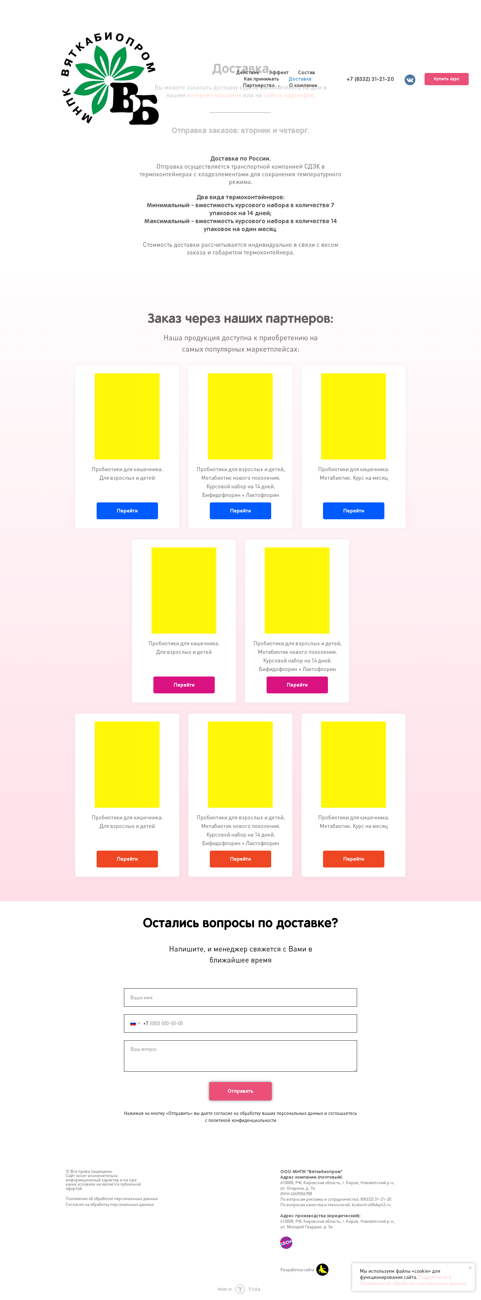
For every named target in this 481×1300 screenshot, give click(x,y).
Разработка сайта (297, 1269)
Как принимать (261, 79)
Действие (248, 72)
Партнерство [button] (259, 85)
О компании (303, 85)
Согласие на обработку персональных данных (110, 1204)
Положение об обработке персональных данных (112, 1198)
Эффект (279, 72)
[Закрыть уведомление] (470, 1268)
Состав (306, 72)
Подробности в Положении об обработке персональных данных (413, 1280)
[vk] (409, 79)
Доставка (299, 79)
